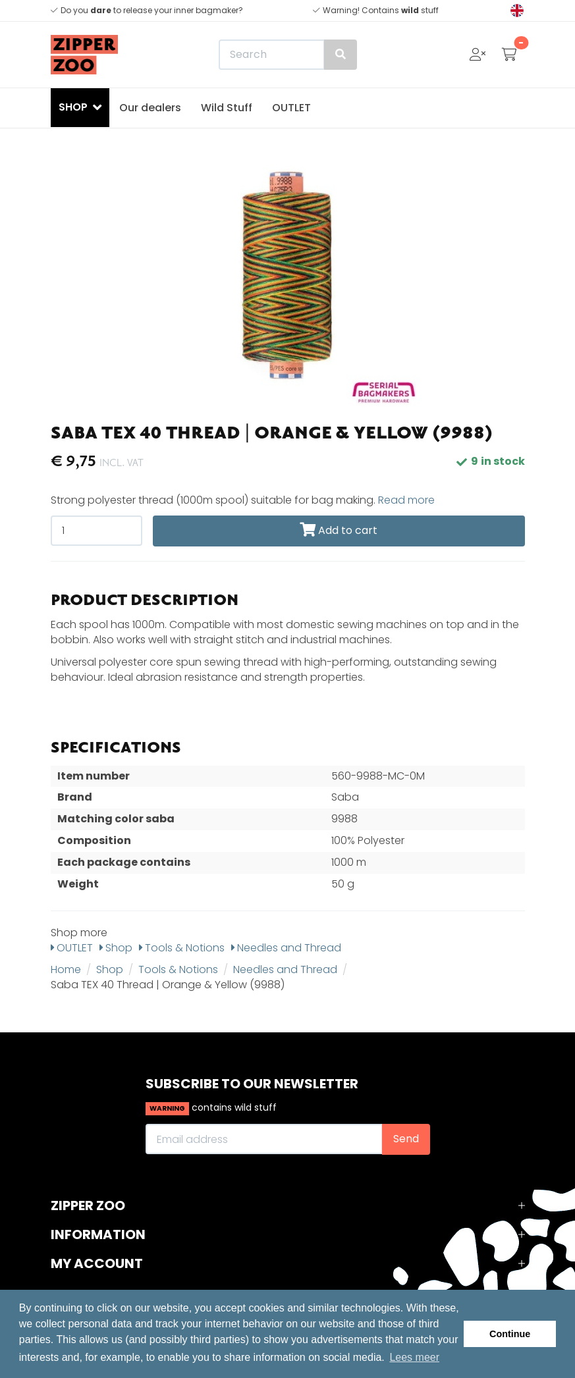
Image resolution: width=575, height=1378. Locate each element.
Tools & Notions (182, 947)
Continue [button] (509, 1334)
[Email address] (264, 1139)
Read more (406, 500)
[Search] (288, 55)
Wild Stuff (226, 107)
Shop (115, 947)
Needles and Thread (286, 947)
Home (66, 969)
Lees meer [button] (414, 1357)
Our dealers (150, 107)
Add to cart (338, 530)
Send (406, 1138)
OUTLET (291, 107)
